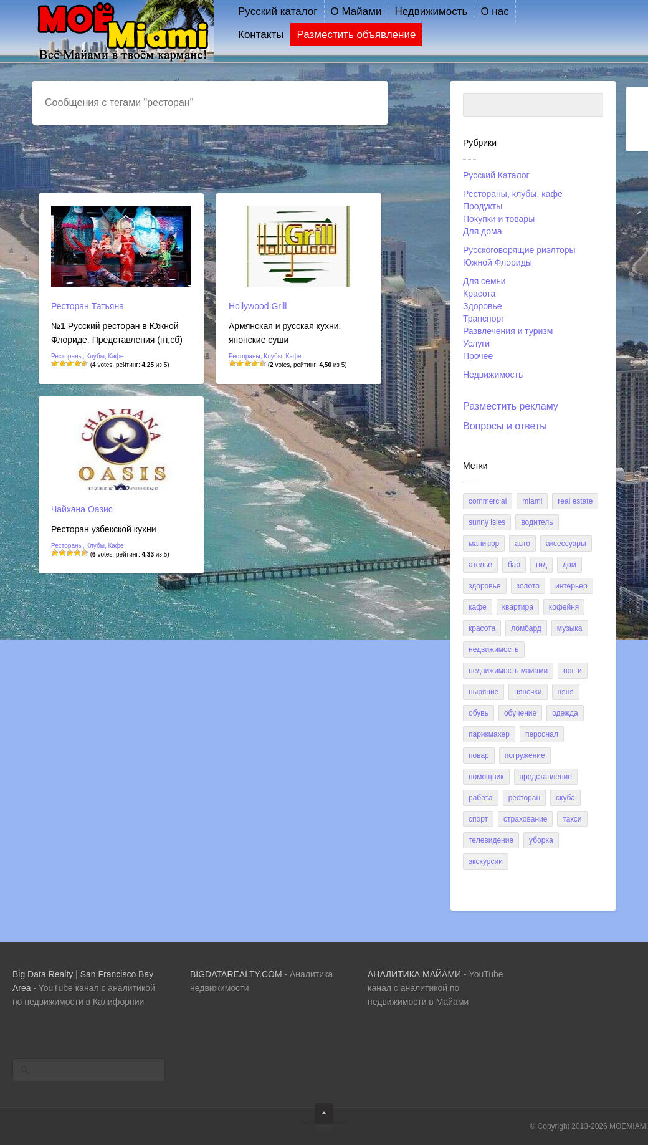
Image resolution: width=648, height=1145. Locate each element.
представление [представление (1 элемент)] (546, 776)
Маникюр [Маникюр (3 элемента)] (484, 543)
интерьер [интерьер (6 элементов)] (571, 586)
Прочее (478, 356)
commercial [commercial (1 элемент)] (488, 501)
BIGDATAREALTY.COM (236, 974)
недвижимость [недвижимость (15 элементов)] (494, 649)
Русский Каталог (496, 175)
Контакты (261, 35)
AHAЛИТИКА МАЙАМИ (414, 974)
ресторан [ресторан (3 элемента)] (524, 797)
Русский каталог (278, 11)
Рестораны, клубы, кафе (513, 194)
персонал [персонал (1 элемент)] (541, 734)
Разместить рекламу (510, 406)
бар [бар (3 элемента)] (514, 564)
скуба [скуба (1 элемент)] (565, 797)
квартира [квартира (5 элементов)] (517, 607)
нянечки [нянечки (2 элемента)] (527, 691)
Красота (479, 294)
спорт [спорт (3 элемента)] (478, 819)
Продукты (482, 206)
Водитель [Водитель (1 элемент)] (537, 522)
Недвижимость (430, 11)
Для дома (482, 231)
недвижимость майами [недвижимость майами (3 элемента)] (508, 670)
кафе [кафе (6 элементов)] (478, 607)
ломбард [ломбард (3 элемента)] (526, 628)
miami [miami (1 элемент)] (532, 501)
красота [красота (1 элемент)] (482, 628)
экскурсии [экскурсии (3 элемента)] (486, 861)
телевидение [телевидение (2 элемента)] (491, 840)
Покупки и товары (499, 219)
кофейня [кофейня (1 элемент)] (564, 607)
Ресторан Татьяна (87, 306)
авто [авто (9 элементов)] (522, 543)
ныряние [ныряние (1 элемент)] (483, 691)
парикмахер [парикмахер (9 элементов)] (489, 734)
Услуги (476, 343)
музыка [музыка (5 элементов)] (570, 628)
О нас (494, 11)
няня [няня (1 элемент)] (566, 691)
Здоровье (482, 306)
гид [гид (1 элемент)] (541, 564)
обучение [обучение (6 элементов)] (520, 713)
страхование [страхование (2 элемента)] (525, 819)
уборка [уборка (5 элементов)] (541, 840)
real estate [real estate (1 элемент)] (575, 501)
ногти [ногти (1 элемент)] (572, 670)
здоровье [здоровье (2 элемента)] (485, 586)
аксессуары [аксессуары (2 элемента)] (566, 543)
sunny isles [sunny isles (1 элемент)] (487, 522)
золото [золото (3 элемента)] (528, 586)
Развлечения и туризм (508, 331)
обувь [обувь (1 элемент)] (478, 713)
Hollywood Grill (258, 306)
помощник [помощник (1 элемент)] (486, 776)
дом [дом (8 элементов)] (569, 564)
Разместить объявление (356, 35)
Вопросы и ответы (505, 426)
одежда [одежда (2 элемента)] (565, 713)
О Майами (356, 11)
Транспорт (484, 318)
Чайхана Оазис (82, 509)
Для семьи (484, 281)
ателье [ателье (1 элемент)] (480, 564)
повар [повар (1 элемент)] (479, 755)
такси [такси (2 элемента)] (572, 819)
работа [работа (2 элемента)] (481, 797)
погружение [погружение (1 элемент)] (525, 755)
